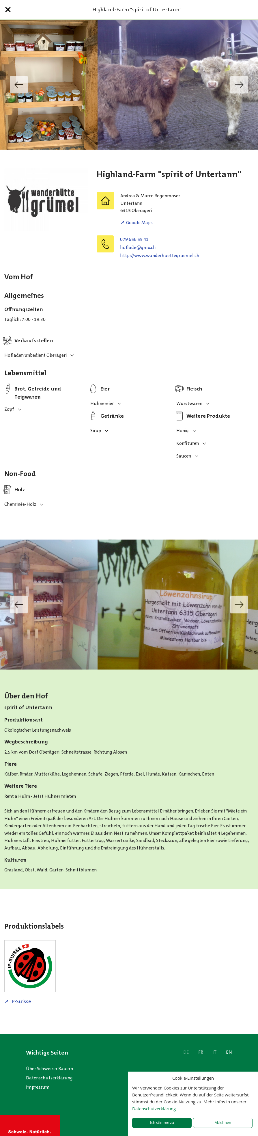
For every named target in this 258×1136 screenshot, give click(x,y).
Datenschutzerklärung (49, 1078)
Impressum (38, 1087)
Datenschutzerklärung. (154, 1108)
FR (200, 1052)
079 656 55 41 (134, 239)
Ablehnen (223, 1122)
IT (214, 1052)
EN (229, 1052)
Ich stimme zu (162, 1122)
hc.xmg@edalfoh (138, 247)
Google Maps (139, 223)
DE (186, 1052)
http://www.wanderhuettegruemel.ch (159, 255)
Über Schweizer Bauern (49, 1069)
